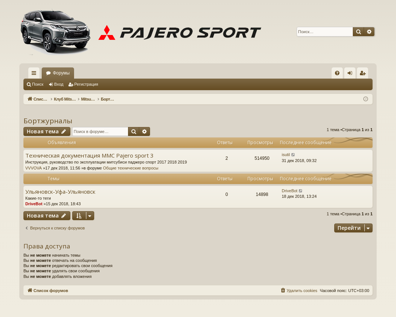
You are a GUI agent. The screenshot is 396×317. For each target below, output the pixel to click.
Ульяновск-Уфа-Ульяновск (60, 191)
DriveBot (33, 204)
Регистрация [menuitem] (364, 74)
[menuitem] (337, 73)
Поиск (37, 84)
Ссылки (35, 74)
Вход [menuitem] (351, 74)
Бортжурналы (47, 121)
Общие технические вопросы (131, 168)
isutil (286, 154)
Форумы (61, 73)
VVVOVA (33, 168)
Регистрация (86, 84)
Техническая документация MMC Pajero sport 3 (89, 155)
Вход (59, 84)
